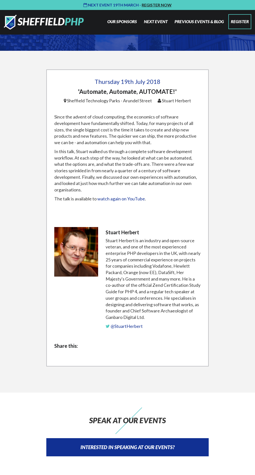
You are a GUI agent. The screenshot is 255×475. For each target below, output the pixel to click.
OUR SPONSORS (122, 21)
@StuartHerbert (124, 326)
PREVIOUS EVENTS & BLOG (199, 21)
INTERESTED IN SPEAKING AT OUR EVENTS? (127, 447)
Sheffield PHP (44, 22)
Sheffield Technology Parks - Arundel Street (109, 100)
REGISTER (240, 21)
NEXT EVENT (156, 21)
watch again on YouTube (121, 198)
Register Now (157, 4)
